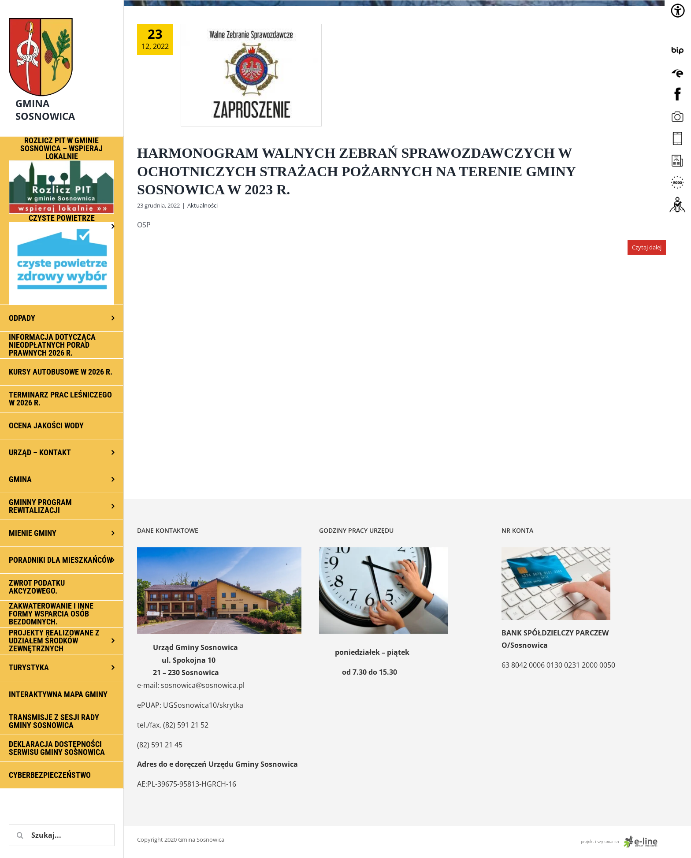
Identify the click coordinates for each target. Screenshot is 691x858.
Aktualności (202, 205)
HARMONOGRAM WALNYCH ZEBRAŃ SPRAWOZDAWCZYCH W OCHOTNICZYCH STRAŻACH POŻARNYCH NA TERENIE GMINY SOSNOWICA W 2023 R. (356, 171)
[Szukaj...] (62, 835)
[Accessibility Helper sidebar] (678, 10)
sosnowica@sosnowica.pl (203, 685)
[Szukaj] (20, 835)
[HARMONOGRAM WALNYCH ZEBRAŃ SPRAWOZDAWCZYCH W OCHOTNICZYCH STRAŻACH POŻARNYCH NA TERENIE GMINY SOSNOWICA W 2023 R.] (251, 75)
